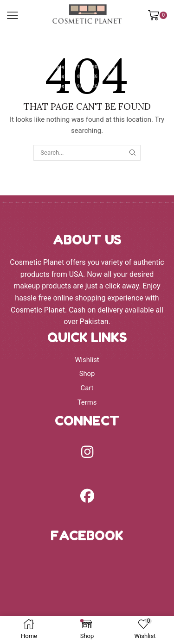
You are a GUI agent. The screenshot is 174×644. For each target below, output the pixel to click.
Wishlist (87, 360)
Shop (87, 373)
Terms (87, 402)
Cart (87, 388)
